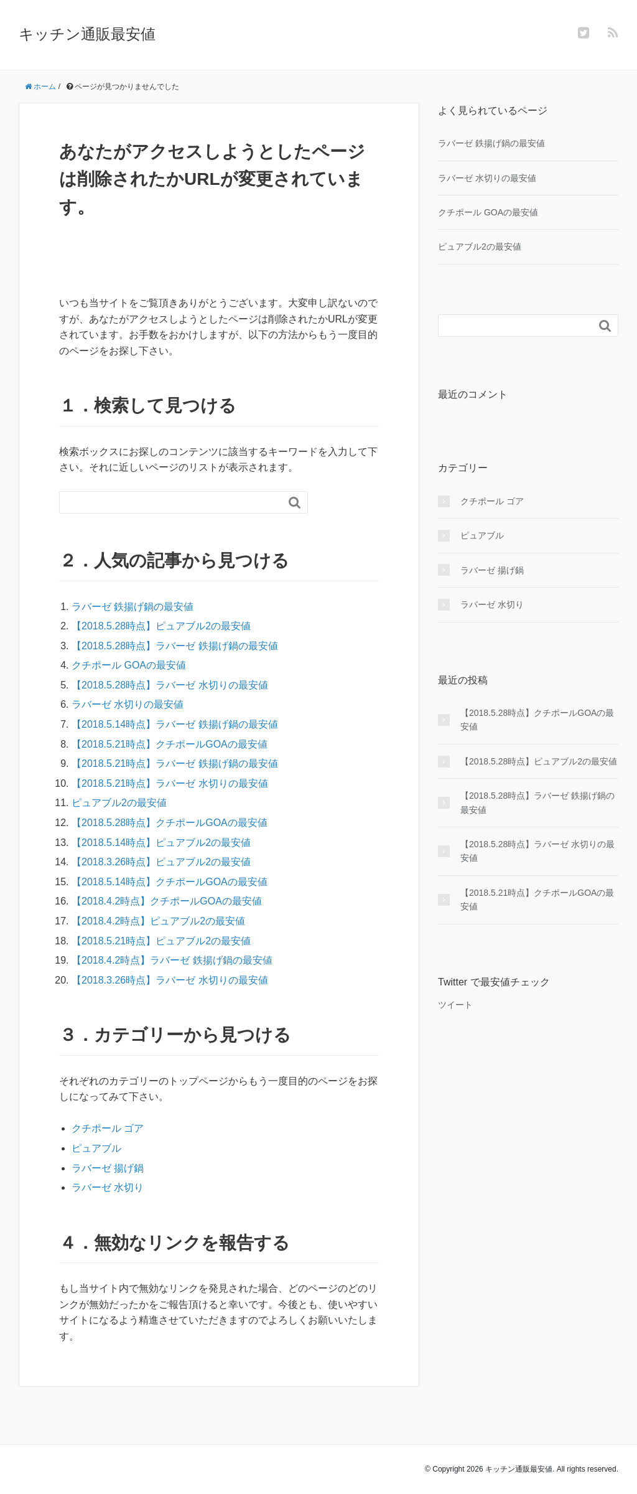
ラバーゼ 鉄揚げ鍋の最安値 (132, 606)
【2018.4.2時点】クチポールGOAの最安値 (167, 901)
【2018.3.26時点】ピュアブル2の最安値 (161, 862)
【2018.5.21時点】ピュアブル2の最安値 (161, 941)
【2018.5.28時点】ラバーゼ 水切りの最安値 (170, 685)
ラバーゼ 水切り (108, 1187)
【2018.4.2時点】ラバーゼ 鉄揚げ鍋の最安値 (172, 960)
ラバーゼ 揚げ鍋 (108, 1168)
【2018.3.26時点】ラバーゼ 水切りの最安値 (170, 980)
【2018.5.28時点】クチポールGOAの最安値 (169, 822)
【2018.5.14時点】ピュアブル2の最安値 (161, 842)
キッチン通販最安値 (87, 34)
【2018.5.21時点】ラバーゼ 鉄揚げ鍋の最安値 (175, 763)
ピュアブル (96, 1148)
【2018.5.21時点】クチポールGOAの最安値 (169, 744)
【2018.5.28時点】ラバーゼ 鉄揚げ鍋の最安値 (175, 646)
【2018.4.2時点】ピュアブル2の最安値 (158, 921)
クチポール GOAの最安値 (129, 665)
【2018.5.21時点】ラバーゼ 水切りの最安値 (170, 783)
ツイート (455, 1005)
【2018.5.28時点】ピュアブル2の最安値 (161, 626)
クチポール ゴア (108, 1128)
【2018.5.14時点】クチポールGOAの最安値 (169, 881)
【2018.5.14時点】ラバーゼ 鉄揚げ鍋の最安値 (175, 724)
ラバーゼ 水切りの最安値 (128, 704)
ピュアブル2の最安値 (119, 802)
